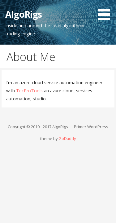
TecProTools (29, 91)
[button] (106, 11)
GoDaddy (67, 138)
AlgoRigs (23, 14)
